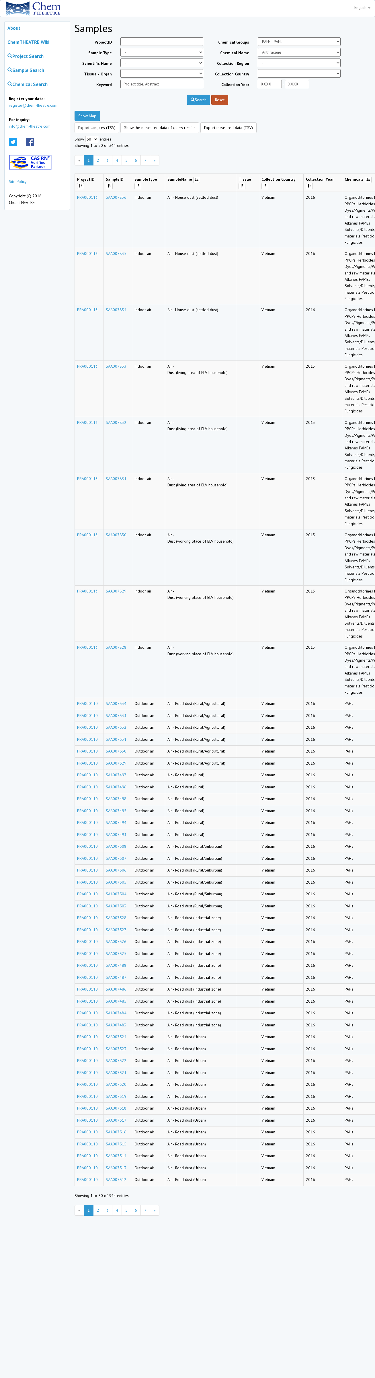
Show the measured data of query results (160, 127)
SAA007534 (116, 703)
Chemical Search (27, 84)
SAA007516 (116, 1132)
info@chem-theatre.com (29, 126)
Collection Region (233, 63)
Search (198, 99)
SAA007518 (116, 1108)
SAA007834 (116, 309)
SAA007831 (116, 478)
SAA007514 (116, 1155)
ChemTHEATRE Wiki (28, 42)
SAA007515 (116, 1144)
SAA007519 (116, 1096)
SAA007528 (116, 917)
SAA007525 (116, 953)
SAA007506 (116, 870)
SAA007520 (116, 1084)
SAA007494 (116, 822)
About (13, 28)
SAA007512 (116, 1179)
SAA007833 (116, 366)
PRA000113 (87, 197)
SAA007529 (116, 763)
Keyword (104, 84)
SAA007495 (116, 810)
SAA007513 (116, 1167)
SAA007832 (116, 422)
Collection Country (232, 74)
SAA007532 (116, 727)
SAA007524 (116, 1036)
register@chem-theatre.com (33, 105)
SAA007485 (116, 1001)
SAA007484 (116, 1013)
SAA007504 (116, 893)
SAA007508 (116, 846)
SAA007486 (116, 989)
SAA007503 (116, 906)
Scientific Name (97, 63)
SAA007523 (116, 1048)
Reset (219, 99)
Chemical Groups (233, 42)
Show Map (87, 115)
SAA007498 (116, 798)
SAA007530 (116, 751)
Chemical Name (234, 52)
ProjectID (103, 42)
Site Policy (18, 181)
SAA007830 (116, 534)
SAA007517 (116, 1120)
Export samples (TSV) (97, 127)
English (362, 7)
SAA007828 (116, 647)
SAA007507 (116, 858)
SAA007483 (116, 1025)
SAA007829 (116, 591)
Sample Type (100, 52)
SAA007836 (116, 197)
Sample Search (25, 70)
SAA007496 (116, 787)
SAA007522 (116, 1060)
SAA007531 (116, 739)
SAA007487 (116, 977)
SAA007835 (116, 253)
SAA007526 (116, 941)
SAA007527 (116, 929)
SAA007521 (116, 1072)
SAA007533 (116, 715)
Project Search (25, 56)
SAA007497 (116, 774)
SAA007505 (116, 882)
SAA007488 (116, 965)
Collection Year (235, 84)
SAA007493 (116, 834)
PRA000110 (87, 703)
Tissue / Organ (98, 74)
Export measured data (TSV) (228, 127)
